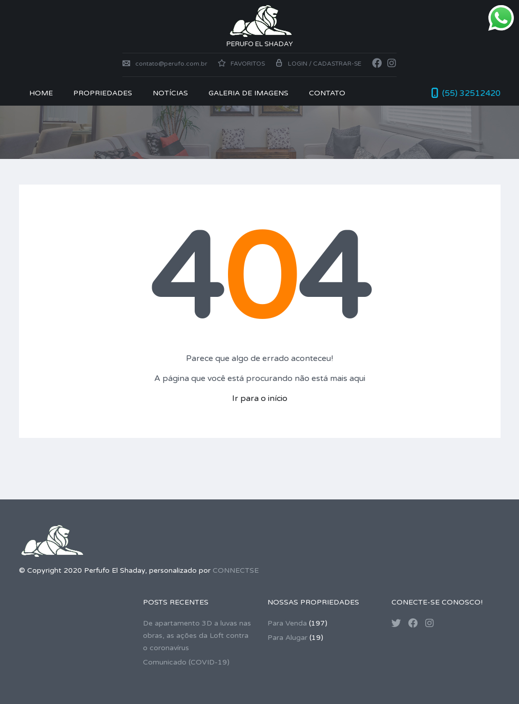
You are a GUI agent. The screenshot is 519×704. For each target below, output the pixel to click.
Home (41, 93)
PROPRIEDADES (102, 93)
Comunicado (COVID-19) (186, 662)
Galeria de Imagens (248, 93)
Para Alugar (287, 637)
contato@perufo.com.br (164, 63)
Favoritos (241, 63)
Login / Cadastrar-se (318, 63)
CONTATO (327, 93)
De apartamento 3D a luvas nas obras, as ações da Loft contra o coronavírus (197, 635)
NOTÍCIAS (170, 93)
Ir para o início (259, 398)
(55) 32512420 (471, 93)
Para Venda (287, 623)
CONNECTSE (236, 570)
